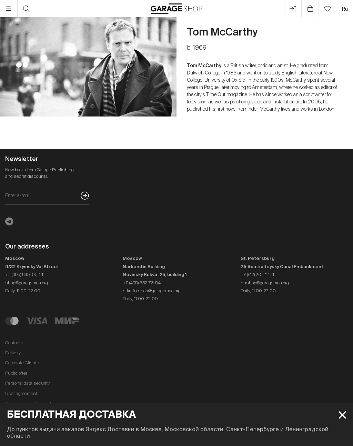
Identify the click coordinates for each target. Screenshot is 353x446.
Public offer (16, 373)
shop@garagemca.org (26, 282)
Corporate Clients (22, 362)
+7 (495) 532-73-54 (142, 282)
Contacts (14, 342)
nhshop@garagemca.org (265, 282)
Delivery (13, 352)
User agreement (21, 393)
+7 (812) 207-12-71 (257, 274)
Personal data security (27, 383)
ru (345, 9)
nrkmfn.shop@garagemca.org (152, 290)
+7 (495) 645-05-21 (24, 274)
